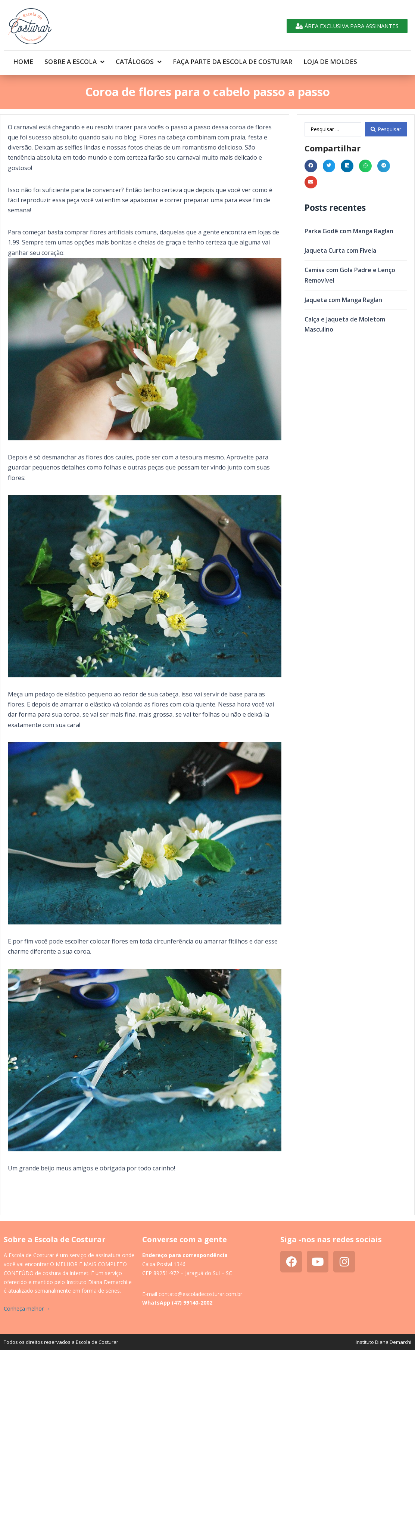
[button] (311, 166)
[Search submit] (386, 129)
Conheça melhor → (27, 1308)
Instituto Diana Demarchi (383, 1342)
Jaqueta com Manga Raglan (343, 300)
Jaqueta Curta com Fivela (340, 250)
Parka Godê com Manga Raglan (349, 231)
